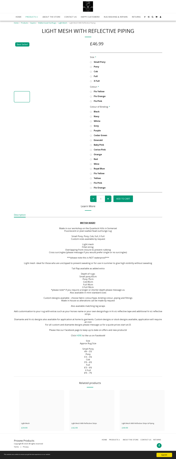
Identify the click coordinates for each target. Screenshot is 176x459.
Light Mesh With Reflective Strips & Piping (139, 425)
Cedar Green (98, 135)
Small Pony (97, 62)
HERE (79, 335)
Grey (94, 126)
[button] (144, 17)
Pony (94, 66)
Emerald (96, 140)
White (95, 121)
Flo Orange (97, 96)
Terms (16, 451)
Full (94, 76)
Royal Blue (97, 168)
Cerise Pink (98, 149)
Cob (94, 71)
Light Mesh (62, 23)
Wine (94, 164)
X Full (95, 81)
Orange (96, 154)
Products (24, 23)
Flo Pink (96, 101)
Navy (94, 116)
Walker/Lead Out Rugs (47, 23)
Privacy (26, 451)
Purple (95, 130)
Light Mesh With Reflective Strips (87, 423)
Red (94, 159)
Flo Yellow (97, 91)
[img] (41, 405)
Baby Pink (97, 145)
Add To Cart (123, 198)
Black (95, 111)
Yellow (95, 178)
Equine (33, 23)
